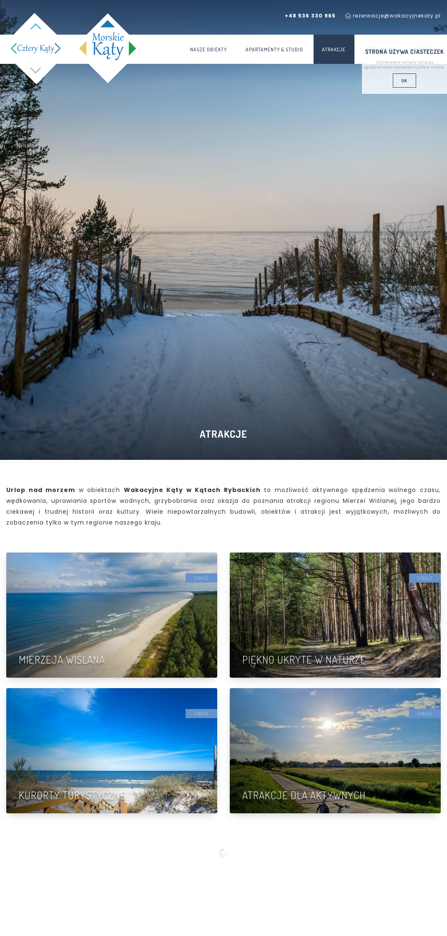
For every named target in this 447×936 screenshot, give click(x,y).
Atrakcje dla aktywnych (304, 795)
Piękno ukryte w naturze (304, 659)
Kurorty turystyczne (72, 795)
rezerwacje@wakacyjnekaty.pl (393, 15)
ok (404, 80)
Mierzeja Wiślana (62, 659)
